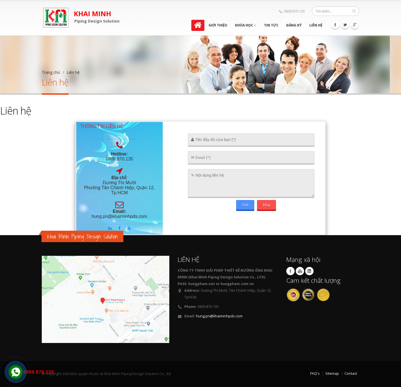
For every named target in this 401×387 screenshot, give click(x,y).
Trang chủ (51, 72)
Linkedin (309, 271)
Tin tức (271, 25)
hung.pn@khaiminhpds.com (219, 316)
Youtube (300, 271)
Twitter (345, 25)
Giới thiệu (218, 25)
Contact (350, 373)
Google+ (355, 25)
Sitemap (332, 373)
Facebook (335, 25)
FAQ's (315, 373)
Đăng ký (294, 25)
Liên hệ (315, 25)
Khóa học (245, 25)
